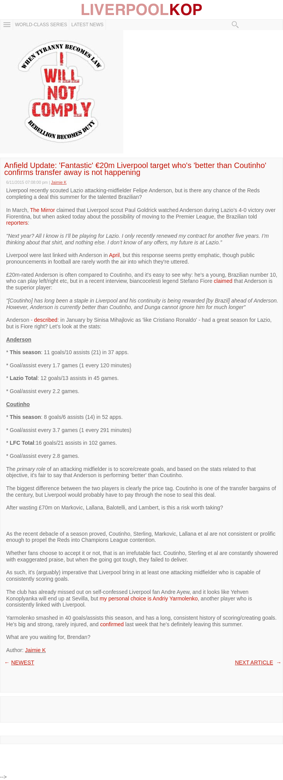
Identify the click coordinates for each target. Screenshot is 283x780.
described (45, 320)
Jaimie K (35, 650)
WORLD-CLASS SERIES (41, 24)
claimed (223, 281)
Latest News (87, 24)
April (114, 255)
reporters (17, 223)
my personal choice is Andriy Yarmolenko (149, 598)
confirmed (112, 624)
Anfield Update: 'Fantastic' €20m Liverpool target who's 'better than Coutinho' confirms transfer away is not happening (135, 169)
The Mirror (42, 210)
